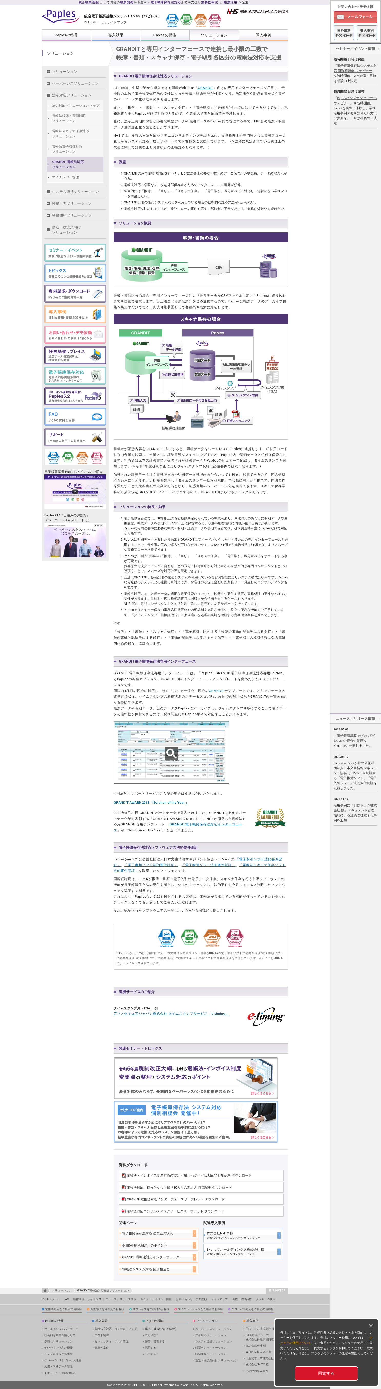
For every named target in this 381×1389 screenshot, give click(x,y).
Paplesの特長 (66, 35)
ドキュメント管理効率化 (59, 1373)
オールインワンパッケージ (61, 1329)
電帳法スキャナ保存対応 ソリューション (70, 133)
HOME (92, 22)
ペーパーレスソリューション (75, 83)
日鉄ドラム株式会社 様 (260, 1329)
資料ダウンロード (344, 32)
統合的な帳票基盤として (59, 1335)
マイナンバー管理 (65, 177)
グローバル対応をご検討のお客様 (252, 1309)
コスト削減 (102, 1335)
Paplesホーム (51, 1299)
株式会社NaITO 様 (233, 1235)
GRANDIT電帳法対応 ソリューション (68, 164)
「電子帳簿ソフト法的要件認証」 (209, 865)
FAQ (66, 1299)
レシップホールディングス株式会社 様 (235, 1252)
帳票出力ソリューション (72, 203)
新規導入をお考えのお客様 (107, 1309)
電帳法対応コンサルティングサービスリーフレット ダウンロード (175, 1211)
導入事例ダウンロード (367, 32)
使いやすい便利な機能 (58, 1348)
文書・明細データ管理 (58, 1366)
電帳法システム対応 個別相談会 (146, 1269)
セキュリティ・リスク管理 (112, 1341)
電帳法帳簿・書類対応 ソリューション (68, 118)
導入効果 (115, 35)
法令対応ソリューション (72, 95)
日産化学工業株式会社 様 (261, 1358)
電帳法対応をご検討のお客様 (63, 1309)
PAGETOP (277, 1290)
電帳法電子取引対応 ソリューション (67, 149)
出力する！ (152, 1354)
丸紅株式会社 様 (256, 1345)
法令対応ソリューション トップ (76, 105)
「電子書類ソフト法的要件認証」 (151, 865)
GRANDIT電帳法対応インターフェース (150, 1257)
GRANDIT (205, 88)
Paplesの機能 (164, 35)
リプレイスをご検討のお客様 (151, 1309)
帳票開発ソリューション (72, 215)
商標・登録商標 (242, 1299)
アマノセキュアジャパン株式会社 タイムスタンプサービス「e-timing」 (171, 1013)
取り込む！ (152, 1335)
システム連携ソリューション (75, 192)
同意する (326, 1373)
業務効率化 (102, 1348)
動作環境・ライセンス (87, 1299)
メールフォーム (355, 17)
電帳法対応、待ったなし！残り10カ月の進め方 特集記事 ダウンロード (179, 1187)
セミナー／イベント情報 (355, 49)
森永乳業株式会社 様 (259, 1352)
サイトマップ (117, 22)
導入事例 (263, 35)
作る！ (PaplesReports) (161, 1329)
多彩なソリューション (58, 1341)
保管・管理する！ (156, 1341)
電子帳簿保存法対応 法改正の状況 (147, 1233)
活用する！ (152, 1348)
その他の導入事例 (257, 1371)
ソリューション (214, 35)
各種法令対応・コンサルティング (116, 1329)
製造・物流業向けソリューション (66, 229)
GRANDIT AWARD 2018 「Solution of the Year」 (151, 802)
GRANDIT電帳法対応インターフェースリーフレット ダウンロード (176, 1199)
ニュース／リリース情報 (355, 719)
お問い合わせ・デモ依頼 (191, 1299)
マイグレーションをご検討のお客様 (200, 1309)
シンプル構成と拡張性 (58, 1354)
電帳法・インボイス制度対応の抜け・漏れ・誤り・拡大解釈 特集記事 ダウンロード (189, 1175)
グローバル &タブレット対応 (62, 1360)
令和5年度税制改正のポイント (144, 1245)
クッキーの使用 (266, 1299)
